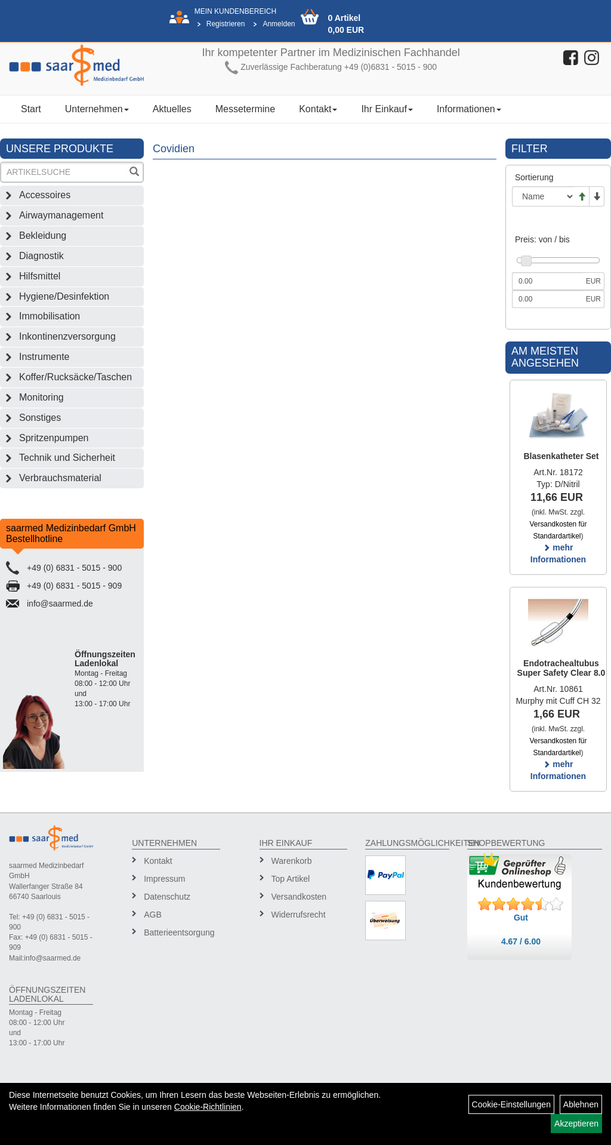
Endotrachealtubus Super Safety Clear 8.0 (561, 667)
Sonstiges (40, 418)
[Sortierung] (543, 196)
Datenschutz (167, 896)
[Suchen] (134, 172)
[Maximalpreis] (547, 299)
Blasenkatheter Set (560, 456)
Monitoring (41, 397)
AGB (153, 914)
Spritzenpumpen (54, 438)
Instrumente (44, 357)
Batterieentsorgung (177, 932)
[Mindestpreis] (547, 281)
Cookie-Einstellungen (511, 1104)
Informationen (469, 109)
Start (31, 109)
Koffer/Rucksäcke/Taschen (75, 377)
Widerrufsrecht (298, 914)
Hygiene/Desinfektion (64, 296)
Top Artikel (290, 879)
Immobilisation (49, 316)
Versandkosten (299, 896)
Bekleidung (42, 235)
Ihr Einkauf (386, 109)
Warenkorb (291, 861)
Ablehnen (580, 1104)
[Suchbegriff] (64, 172)
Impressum (164, 879)
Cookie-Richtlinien (208, 1107)
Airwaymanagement (61, 215)
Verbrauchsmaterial (60, 478)
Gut (521, 917)
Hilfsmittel (39, 276)
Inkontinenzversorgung (67, 336)
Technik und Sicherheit (67, 458)
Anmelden (279, 24)
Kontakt (318, 109)
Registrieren (225, 24)
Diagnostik (41, 256)
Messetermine (245, 109)
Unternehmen (97, 109)
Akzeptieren (576, 1123)
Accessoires (44, 195)
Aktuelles (172, 109)
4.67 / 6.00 (521, 941)
